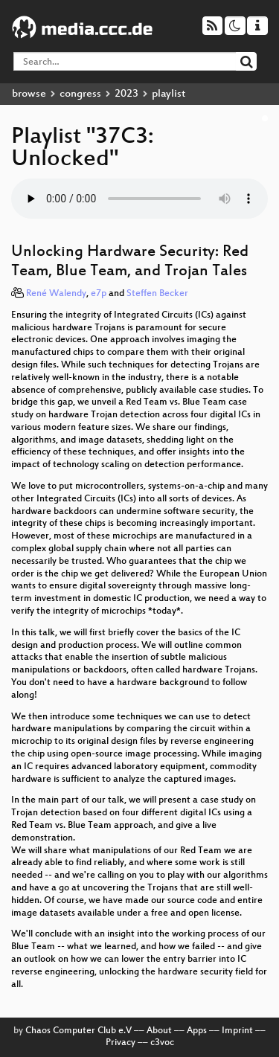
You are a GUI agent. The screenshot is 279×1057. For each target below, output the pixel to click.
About (159, 1031)
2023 (126, 94)
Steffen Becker (157, 294)
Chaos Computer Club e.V (78, 1031)
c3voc (162, 1043)
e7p (98, 294)
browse (29, 94)
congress (80, 94)
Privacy (120, 1043)
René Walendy (56, 294)
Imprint (237, 1031)
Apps (197, 1031)
